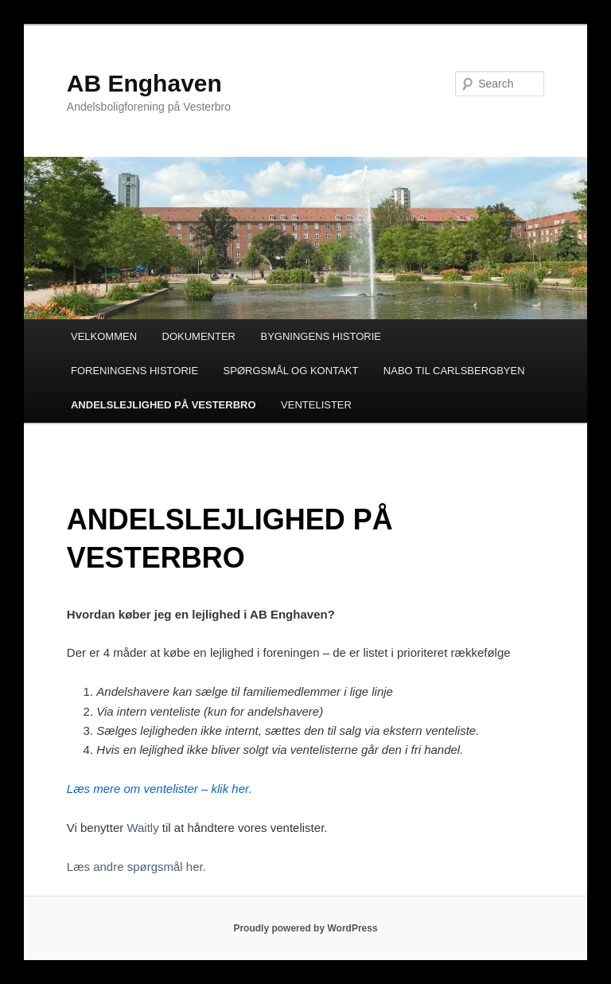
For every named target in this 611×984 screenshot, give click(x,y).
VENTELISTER (316, 405)
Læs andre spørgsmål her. (136, 866)
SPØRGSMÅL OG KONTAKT (291, 371)
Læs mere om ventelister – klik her (158, 788)
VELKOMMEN (104, 336)
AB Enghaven (144, 83)
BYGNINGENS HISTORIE (321, 336)
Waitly (142, 827)
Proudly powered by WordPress (305, 928)
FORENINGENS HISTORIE (134, 371)
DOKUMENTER (198, 336)
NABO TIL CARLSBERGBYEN (454, 371)
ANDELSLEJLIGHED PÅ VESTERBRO (163, 405)
